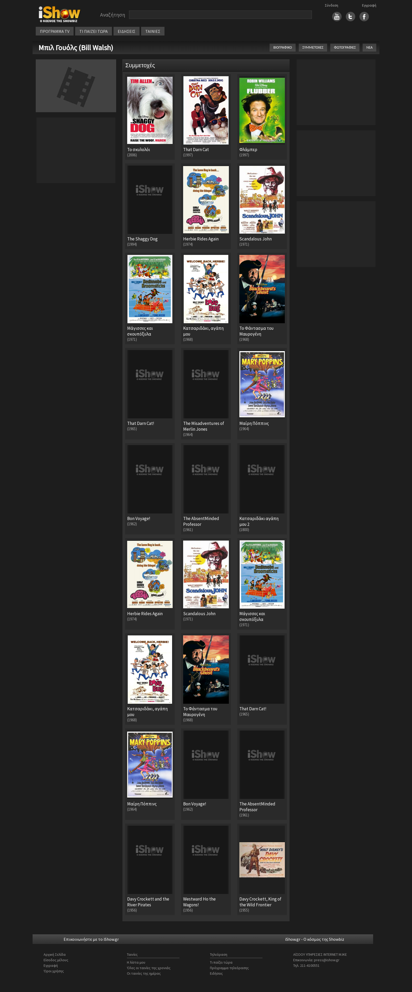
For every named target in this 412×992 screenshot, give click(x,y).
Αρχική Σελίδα (55, 954)
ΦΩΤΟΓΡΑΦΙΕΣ (345, 47)
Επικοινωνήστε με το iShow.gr (91, 939)
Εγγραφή (369, 5)
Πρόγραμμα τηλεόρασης (229, 967)
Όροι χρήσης (54, 971)
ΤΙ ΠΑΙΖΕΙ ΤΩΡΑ (93, 31)
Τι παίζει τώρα (221, 962)
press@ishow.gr (326, 960)
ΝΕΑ (369, 47)
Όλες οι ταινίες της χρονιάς (149, 967)
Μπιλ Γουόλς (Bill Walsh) (75, 47)
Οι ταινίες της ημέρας (144, 973)
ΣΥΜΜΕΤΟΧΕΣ (312, 47)
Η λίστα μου (136, 962)
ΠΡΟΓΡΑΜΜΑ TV (54, 31)
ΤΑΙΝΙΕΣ (152, 31)
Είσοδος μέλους (56, 960)
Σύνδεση (331, 5)
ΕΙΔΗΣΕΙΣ (126, 31)
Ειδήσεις (216, 973)
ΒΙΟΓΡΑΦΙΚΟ (282, 47)
